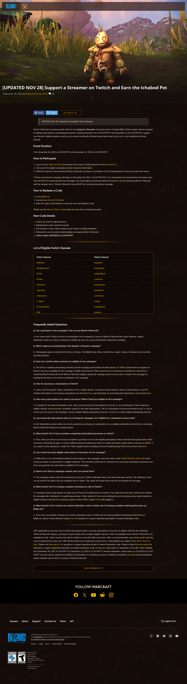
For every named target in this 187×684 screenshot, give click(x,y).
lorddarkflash (99, 274)
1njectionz (41, 290)
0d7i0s (39, 274)
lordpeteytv (99, 290)
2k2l (38, 312)
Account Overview (56, 200)
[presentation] (11, 6)
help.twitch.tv (54, 544)
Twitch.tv (111, 164)
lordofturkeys (99, 285)
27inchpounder (43, 307)
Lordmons (98, 279)
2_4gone (40, 301)
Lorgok (97, 301)
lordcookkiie (99, 268)
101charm (41, 285)
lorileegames (99, 307)
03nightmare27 (43, 268)
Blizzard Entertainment (36, 93)
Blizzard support (142, 544)
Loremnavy (99, 296)
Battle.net (45, 197)
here (90, 393)
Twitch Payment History (131, 458)
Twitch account (54, 164)
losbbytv (97, 312)
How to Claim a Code (56, 209)
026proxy (41, 263)
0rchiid (39, 279)
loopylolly (98, 263)
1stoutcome (42, 296)
